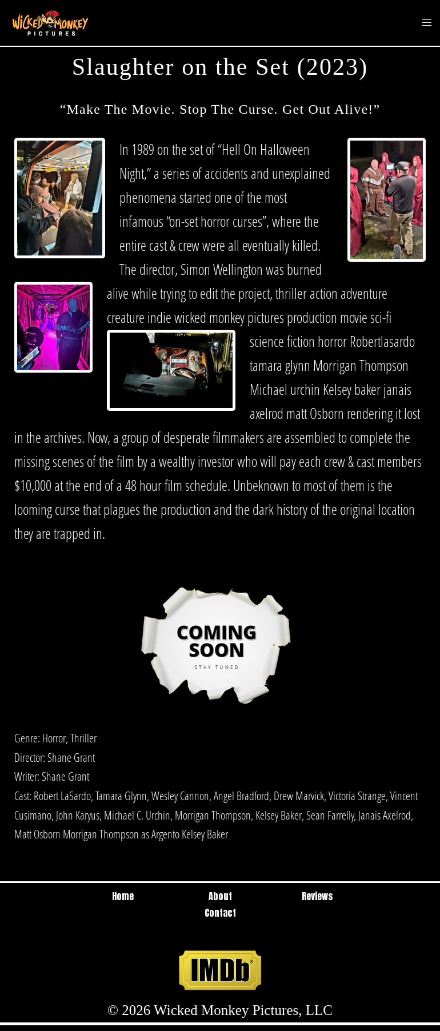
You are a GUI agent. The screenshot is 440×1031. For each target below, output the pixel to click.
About (220, 896)
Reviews (317, 896)
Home (123, 896)
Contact (220, 913)
